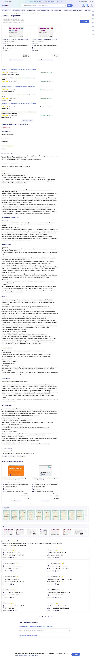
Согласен (75, 654)
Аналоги (84, 21)
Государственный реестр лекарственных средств (15, 451)
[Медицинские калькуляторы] (93, 23)
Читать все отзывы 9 (27, 120)
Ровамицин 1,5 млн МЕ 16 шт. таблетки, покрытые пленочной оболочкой (15, 40)
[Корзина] (91, 5)
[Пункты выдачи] (93, 30)
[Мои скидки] (93, 15)
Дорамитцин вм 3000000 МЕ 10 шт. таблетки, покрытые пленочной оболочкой (14, 479)
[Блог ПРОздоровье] (93, 19)
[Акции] (83, 5)
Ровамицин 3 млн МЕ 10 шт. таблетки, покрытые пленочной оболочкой (44, 40)
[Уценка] (87, 5)
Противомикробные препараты (22, 13)
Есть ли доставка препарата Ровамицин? (45, 631)
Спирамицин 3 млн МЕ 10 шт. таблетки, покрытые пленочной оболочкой (45, 479)
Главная (3, 13)
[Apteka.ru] (6, 5)
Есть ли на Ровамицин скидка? (45, 635)
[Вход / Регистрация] (93, 11)
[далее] (86, 515)
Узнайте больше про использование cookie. (26, 655)
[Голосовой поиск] (65, 5)
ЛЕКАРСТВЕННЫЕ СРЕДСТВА (10, 13)
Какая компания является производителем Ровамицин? (45, 626)
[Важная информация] (93, 26)
